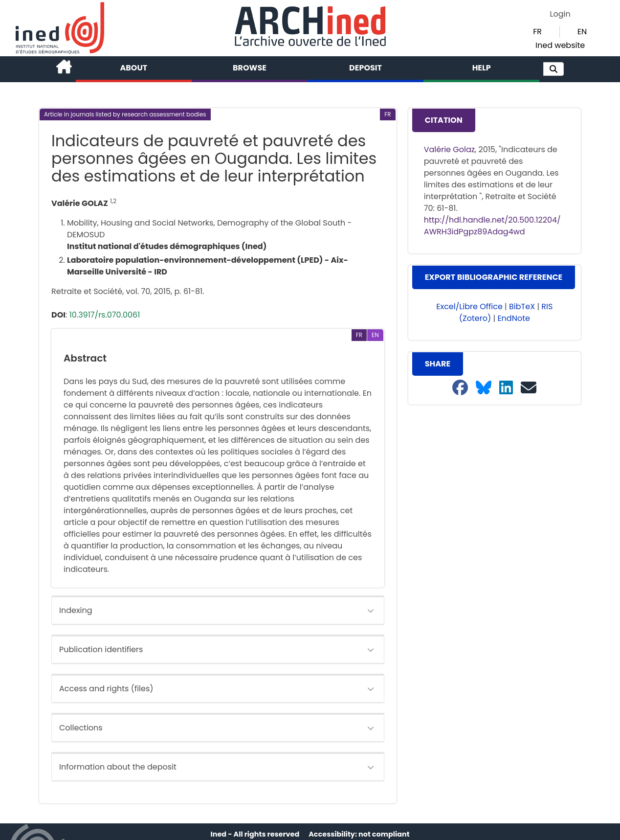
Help (481, 67)
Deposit (365, 67)
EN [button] (582, 31)
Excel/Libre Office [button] (469, 306)
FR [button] (537, 31)
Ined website (560, 45)
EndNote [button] (513, 318)
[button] (553, 69)
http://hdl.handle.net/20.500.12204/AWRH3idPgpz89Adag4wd (492, 225)
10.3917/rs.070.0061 (104, 314)
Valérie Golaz (449, 149)
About (134, 67)
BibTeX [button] (522, 306)
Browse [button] (249, 67)
